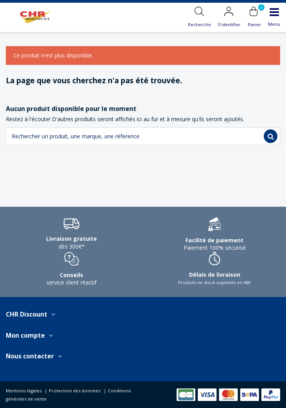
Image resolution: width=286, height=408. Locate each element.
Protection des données (74, 391)
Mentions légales (23, 391)
